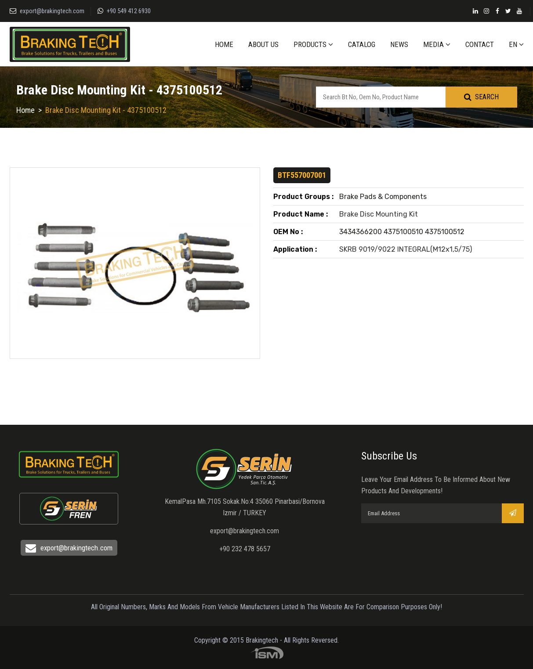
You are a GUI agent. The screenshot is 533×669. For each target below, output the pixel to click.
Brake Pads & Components (383, 196)
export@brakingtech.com (52, 11)
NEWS (399, 44)
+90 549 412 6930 (129, 11)
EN (516, 44)
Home (25, 110)
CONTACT (479, 44)
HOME (224, 44)
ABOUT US (263, 44)
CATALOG (361, 44)
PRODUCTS (313, 44)
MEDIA (436, 44)
